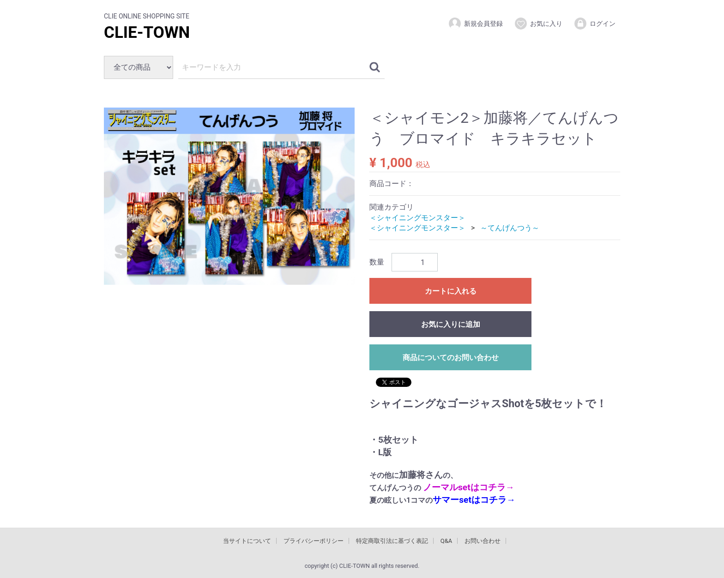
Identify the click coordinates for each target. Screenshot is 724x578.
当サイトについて (247, 541)
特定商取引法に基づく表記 (392, 541)
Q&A (446, 541)
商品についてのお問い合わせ (451, 357)
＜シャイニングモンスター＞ (417, 217)
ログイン (594, 23)
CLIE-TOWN (147, 32)
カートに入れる (451, 291)
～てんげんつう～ (509, 227)
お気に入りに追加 (450, 324)
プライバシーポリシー (314, 541)
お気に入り (538, 23)
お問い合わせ (483, 541)
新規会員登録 (475, 23)
